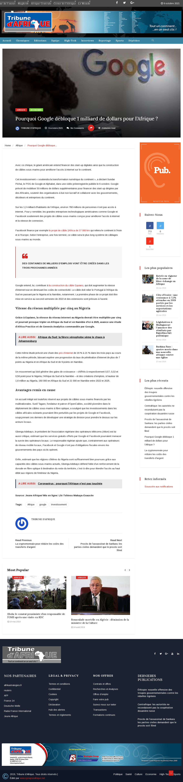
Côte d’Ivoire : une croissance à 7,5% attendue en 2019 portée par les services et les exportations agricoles (167, 303)
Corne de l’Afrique (65, 1)
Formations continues (104, 715)
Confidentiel (55, 689)
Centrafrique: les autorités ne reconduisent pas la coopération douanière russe (159, 409)
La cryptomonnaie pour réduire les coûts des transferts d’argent (156, 454)
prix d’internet (66, 352)
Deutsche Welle (12, 706)
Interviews (87, 40)
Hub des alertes (57, 709)
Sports (120, 40)
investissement (59, 504)
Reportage (105, 40)
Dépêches (134, 40)
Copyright (53, 699)
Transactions (100, 709)
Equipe (55, 40)
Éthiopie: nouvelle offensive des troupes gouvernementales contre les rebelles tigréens (158, 692)
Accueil (7, 40)
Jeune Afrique (11, 716)
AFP (6, 695)
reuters (7, 690)
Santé (129, 774)
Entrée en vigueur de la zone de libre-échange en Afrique (166, 279)
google (42, 504)
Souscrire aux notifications (159, 486)
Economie (36, 110)
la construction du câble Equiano (66, 285)
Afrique (21, 110)
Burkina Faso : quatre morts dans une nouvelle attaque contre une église (167, 352)
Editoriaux (40, 40)
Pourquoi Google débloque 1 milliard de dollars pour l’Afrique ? (159, 441)
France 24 (9, 700)
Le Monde (84, 1)
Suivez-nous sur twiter (104, 704)
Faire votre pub (101, 699)
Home (8, 145)
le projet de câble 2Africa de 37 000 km (69, 230)
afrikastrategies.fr (13, 685)
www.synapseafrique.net (32, 778)
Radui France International (17, 711)
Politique (117, 774)
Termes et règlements (60, 715)
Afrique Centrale (41, 1)
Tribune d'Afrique (28, 128)
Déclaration (54, 704)
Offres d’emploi (100, 694)
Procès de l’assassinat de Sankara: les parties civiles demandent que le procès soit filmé (157, 722)
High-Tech (70, 40)
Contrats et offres (102, 684)
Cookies (53, 694)
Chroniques (22, 40)
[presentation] (125, 570)
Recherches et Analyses (105, 689)
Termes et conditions (59, 684)
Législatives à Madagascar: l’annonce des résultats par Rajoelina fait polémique (164, 329)
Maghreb (23, 1)
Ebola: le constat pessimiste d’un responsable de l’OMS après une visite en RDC (36, 615)
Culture (138, 774)
